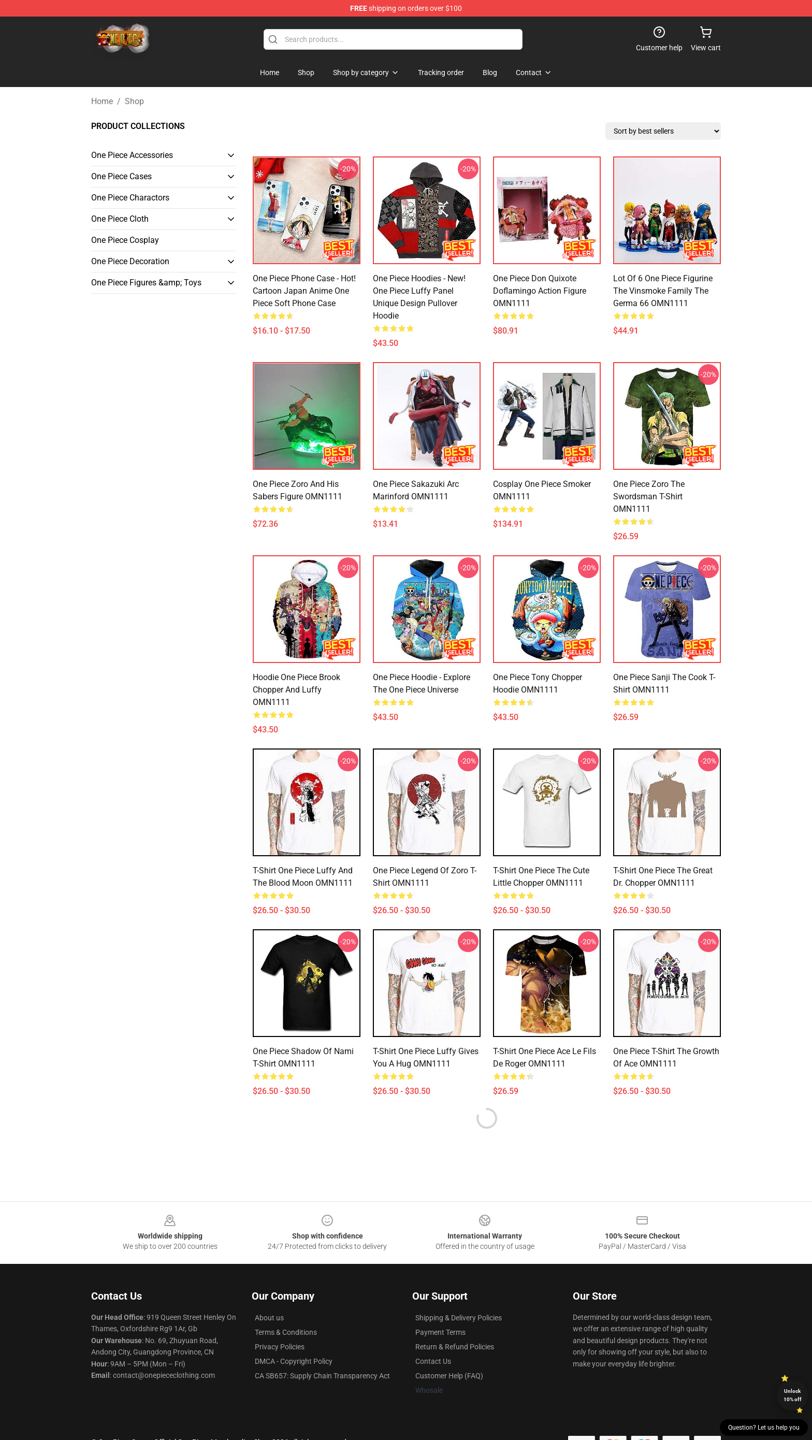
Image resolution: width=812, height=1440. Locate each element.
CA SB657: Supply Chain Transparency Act (322, 1376)
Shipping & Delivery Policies (458, 1318)
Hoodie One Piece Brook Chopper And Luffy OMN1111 (296, 689)
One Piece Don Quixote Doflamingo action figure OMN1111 (539, 290)
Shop (134, 101)
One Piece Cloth (120, 219)
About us (269, 1318)
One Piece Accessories (132, 155)
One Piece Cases (121, 176)
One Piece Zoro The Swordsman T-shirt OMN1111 (649, 496)
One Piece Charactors (130, 198)
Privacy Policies (279, 1347)
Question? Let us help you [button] (764, 1427)
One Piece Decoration (130, 261)
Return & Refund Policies (454, 1347)
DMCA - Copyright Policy (293, 1361)
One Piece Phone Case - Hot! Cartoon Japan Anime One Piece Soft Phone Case (304, 290)
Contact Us (433, 1361)
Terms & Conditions (286, 1332)
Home (102, 101)
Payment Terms (440, 1332)
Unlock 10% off (793, 1395)
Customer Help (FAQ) (449, 1376)
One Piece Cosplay (125, 240)
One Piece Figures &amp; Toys (146, 282)
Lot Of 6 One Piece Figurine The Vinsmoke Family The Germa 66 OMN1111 (663, 290)
